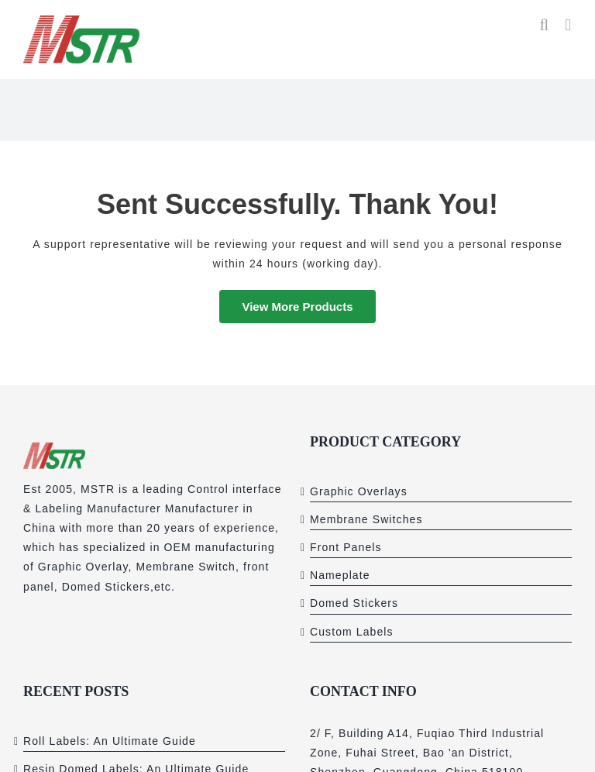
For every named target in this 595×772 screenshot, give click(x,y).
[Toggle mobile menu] (568, 25)
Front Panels (346, 547)
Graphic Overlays (359, 491)
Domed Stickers (354, 603)
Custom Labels (352, 632)
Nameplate (340, 575)
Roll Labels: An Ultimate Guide (109, 741)
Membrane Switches (366, 519)
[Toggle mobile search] (544, 25)
